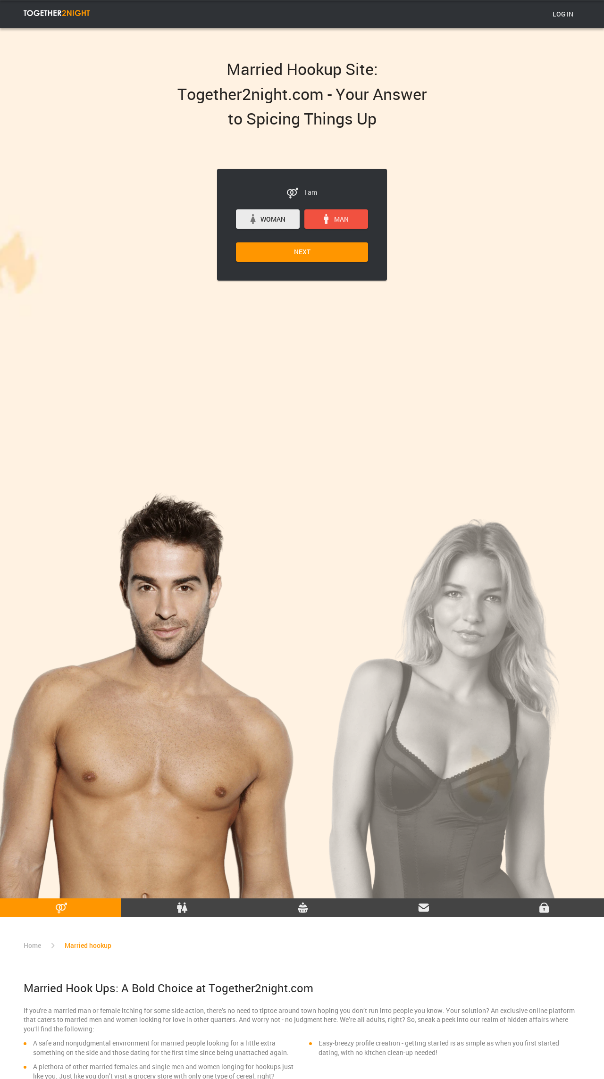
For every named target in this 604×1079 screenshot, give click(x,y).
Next (302, 251)
